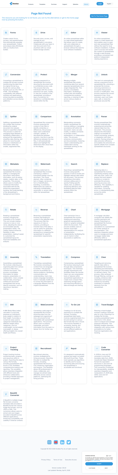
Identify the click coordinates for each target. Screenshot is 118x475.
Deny (106, 468)
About (86, 4)
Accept (99, 463)
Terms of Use (57, 460)
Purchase (54, 4)
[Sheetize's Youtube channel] (56, 442)
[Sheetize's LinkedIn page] (62, 442)
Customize (92, 468)
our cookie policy (96, 460)
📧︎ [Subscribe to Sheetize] (49, 442)
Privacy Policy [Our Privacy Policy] (46, 460)
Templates (42, 4)
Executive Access (71, 460)
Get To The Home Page (99, 16)
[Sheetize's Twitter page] (69, 442)
